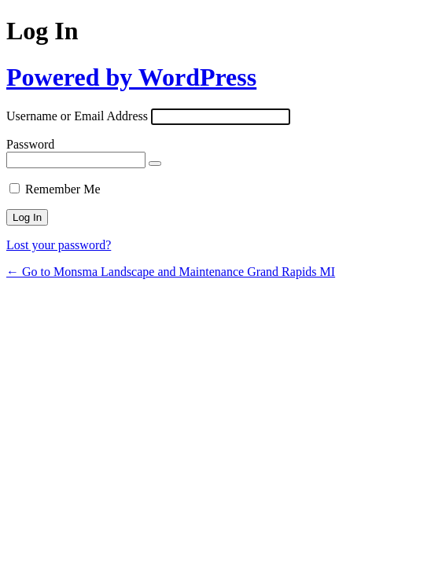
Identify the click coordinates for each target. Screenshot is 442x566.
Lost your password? (58, 245)
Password (30, 144)
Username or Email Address (77, 116)
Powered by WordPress (131, 77)
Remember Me (63, 189)
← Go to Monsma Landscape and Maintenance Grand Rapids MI (170, 271)
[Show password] (155, 163)
